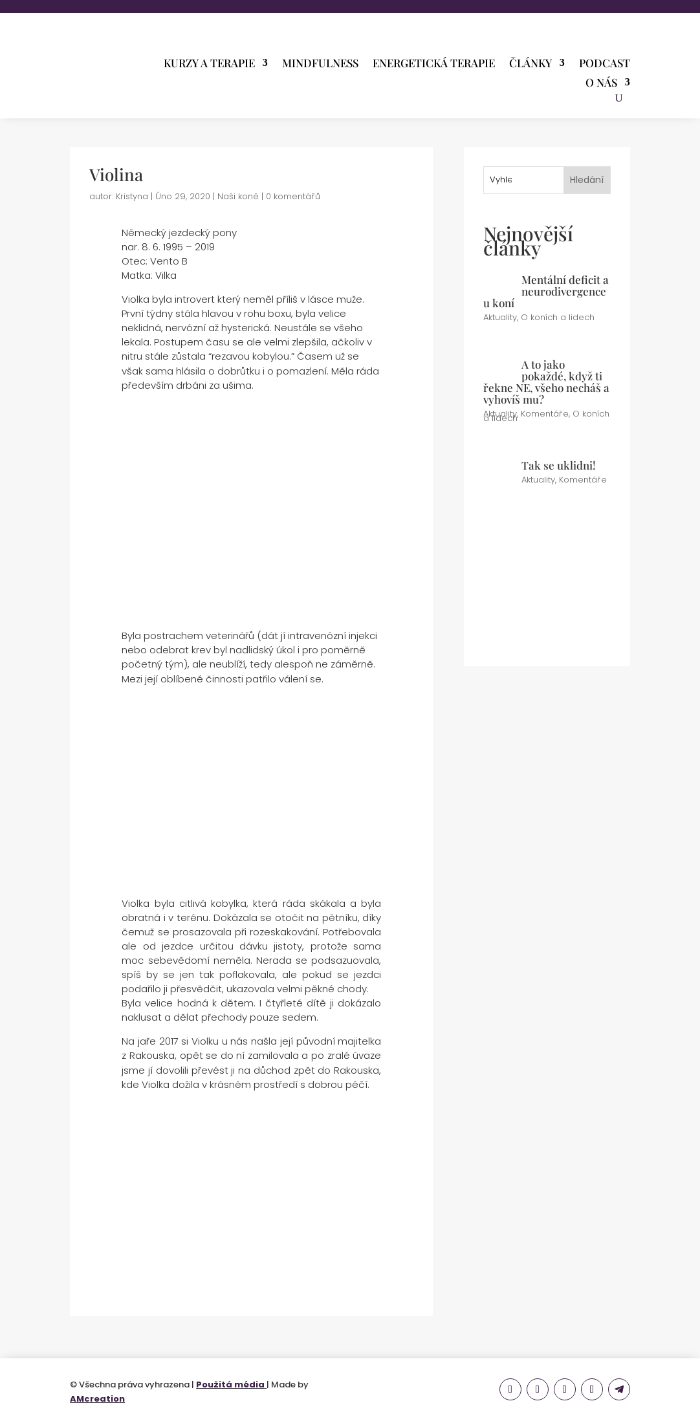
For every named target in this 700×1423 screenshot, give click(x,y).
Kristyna (132, 196)
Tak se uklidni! (558, 465)
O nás (601, 83)
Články (530, 64)
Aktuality (500, 317)
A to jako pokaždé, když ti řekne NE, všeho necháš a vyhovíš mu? (546, 381)
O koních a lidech (558, 317)
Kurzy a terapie (209, 64)
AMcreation (97, 1399)
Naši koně (238, 196)
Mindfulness (320, 64)
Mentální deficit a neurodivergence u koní (546, 291)
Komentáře (545, 413)
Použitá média (230, 1384)
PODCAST (604, 64)
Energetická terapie (434, 64)
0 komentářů (293, 196)
